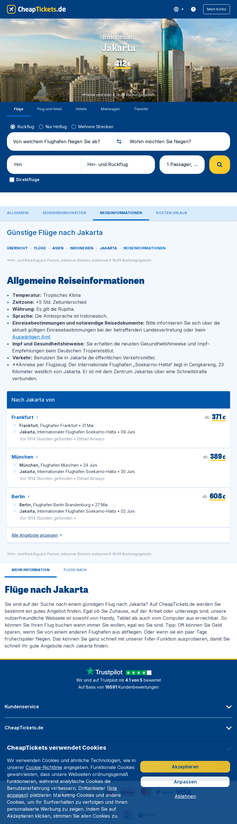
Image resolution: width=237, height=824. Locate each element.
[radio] (22, 112)
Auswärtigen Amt (31, 310)
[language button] (178, 9)
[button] (216, 9)
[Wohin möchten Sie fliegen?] (176, 127)
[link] (193, 9)
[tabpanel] (118, 413)
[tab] (31, 544)
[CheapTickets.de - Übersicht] (36, 9)
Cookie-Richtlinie (44, 767)
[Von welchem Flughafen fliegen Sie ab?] (60, 127)
